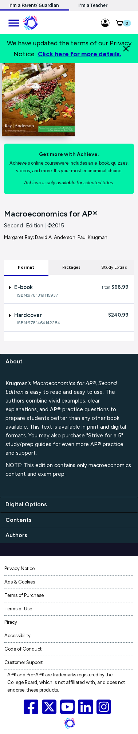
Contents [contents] (18, 519)
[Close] (126, 48)
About (14, 361)
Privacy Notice (19, 568)
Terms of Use (18, 608)
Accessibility (17, 635)
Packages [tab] (71, 267)
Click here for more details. (79, 54)
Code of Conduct (23, 649)
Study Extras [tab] (114, 267)
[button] (119, 24)
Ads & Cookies (19, 582)
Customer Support (23, 662)
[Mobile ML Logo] (30, 22)
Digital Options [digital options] (26, 504)
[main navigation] (13, 22)
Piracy (10, 622)
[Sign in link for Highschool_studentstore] (105, 22)
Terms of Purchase (24, 595)
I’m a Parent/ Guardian (34, 5)
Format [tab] (26, 267)
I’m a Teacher (92, 5)
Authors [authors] (16, 535)
